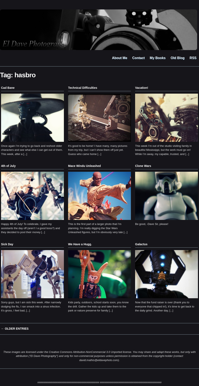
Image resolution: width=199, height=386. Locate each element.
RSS (193, 58)
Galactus (141, 244)
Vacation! (141, 87)
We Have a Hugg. (80, 244)
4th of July (8, 166)
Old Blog (178, 58)
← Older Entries (14, 328)
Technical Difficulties (82, 87)
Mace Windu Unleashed (84, 166)
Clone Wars (143, 166)
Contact (138, 58)
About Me (119, 58)
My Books (158, 58)
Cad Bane (8, 87)
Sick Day (7, 244)
